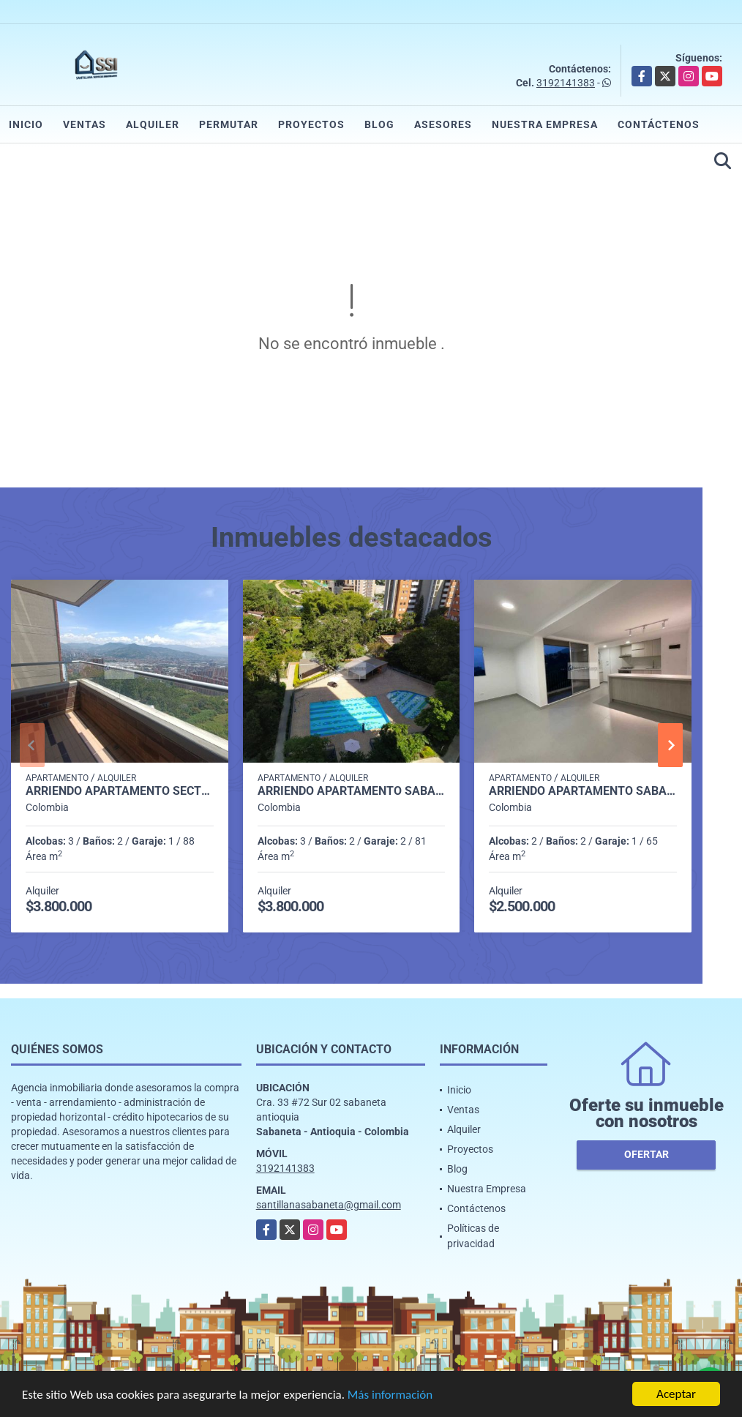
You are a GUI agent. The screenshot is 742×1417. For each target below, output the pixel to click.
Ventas (84, 124)
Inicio (26, 124)
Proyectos (311, 124)
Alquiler (152, 124)
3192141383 (565, 83)
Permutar (228, 124)
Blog (379, 124)
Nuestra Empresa (545, 124)
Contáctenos (659, 124)
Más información (390, 1395)
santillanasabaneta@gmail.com (328, 1205)
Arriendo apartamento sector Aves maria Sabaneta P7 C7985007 (120, 791)
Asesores (443, 124)
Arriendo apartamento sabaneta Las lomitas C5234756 (583, 791)
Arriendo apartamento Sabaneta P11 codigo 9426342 (352, 791)
